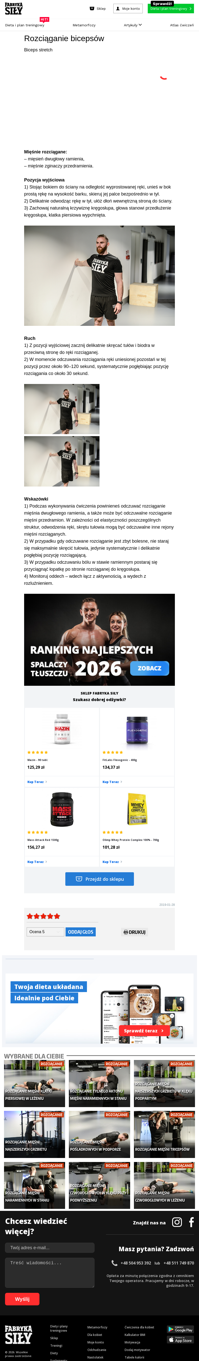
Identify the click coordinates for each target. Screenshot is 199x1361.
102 (148, 1331)
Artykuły (133, 25)
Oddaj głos (80, 854)
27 (141, 1316)
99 (128, 1331)
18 (95, 1316)
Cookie (115, 1302)
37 (191, 1316)
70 (170, 1324)
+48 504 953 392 (136, 1171)
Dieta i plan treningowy (26, 24)
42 (29, 1324)
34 (176, 1316)
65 (145, 1324)
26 (136, 1316)
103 (155, 1331)
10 (55, 1316)
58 (110, 1324)
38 (9, 1324)
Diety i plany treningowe (59, 1236)
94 (103, 1331)
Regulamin (75, 1302)
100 (134, 1331)
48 (59, 1324)
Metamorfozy (84, 25)
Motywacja (132, 1250)
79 (28, 1331)
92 (93, 1331)
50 (69, 1324)
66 (150, 1324)
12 (65, 1316)
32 (166, 1316)
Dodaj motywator (137, 1257)
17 (90, 1316)
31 (161, 1316)
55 (94, 1324)
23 (121, 1316)
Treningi (56, 1253)
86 (63, 1331)
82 (43, 1331)
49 (64, 1324)
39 (14, 1324)
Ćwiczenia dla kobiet (139, 1235)
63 (135, 1324)
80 (33, 1331)
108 (190, 1331)
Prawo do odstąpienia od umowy (76, 1343)
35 (181, 1316)
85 (58, 1331)
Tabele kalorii (134, 1265)
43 (34, 1324)
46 (49, 1324)
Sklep (54, 1246)
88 (73, 1331)
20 (106, 1316)
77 (18, 1331)
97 (118, 1331)
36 (186, 1316)
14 (75, 1316)
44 (39, 1324)
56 (99, 1324)
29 (151, 1316)
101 (141, 1331)
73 (185, 1324)
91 (88, 1331)
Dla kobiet (94, 1242)
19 (100, 1316)
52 (79, 1324)
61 (125, 1324)
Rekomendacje (135, 1273)
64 (140, 1324)
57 (105, 1324)
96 (113, 1331)
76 (13, 1331)
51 (74, 1324)
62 (130, 1324)
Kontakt (96, 1302)
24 (126, 1316)
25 (131, 1316)
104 (162, 1331)
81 (38, 1331)
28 (146, 1316)
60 (120, 1324)
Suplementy (58, 1268)
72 (180, 1324)
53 (84, 1324)
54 (89, 1324)
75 (8, 1331)
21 (111, 1316)
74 (190, 1324)
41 (24, 1324)
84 (53, 1331)
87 (68, 1331)
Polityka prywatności (144, 1302)
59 (115, 1324)
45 (44, 1324)
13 (70, 1316)
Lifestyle (93, 1273)
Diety (54, 1261)
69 (165, 1324)
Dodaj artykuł (48, 1302)
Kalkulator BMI (135, 1242)
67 (155, 1324)
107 (183, 1331)
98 (123, 1331)
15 (80, 1316)
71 (175, 1324)
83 (48, 1331)
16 (85, 1316)
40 (19, 1324)
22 (116, 1316)
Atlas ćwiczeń (182, 25)
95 (108, 1331)
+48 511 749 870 (179, 1171)
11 (60, 1316)
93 (98, 1331)
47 (54, 1324)
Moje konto (95, 1250)
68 (160, 1324)
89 (78, 1331)
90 (83, 1331)
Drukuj (134, 855)
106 (176, 1331)
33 (171, 1316)
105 (169, 1331)
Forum (129, 1280)
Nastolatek (95, 1265)
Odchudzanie (96, 1257)
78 (23, 1331)
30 (156, 1316)
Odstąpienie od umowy (131, 1343)
